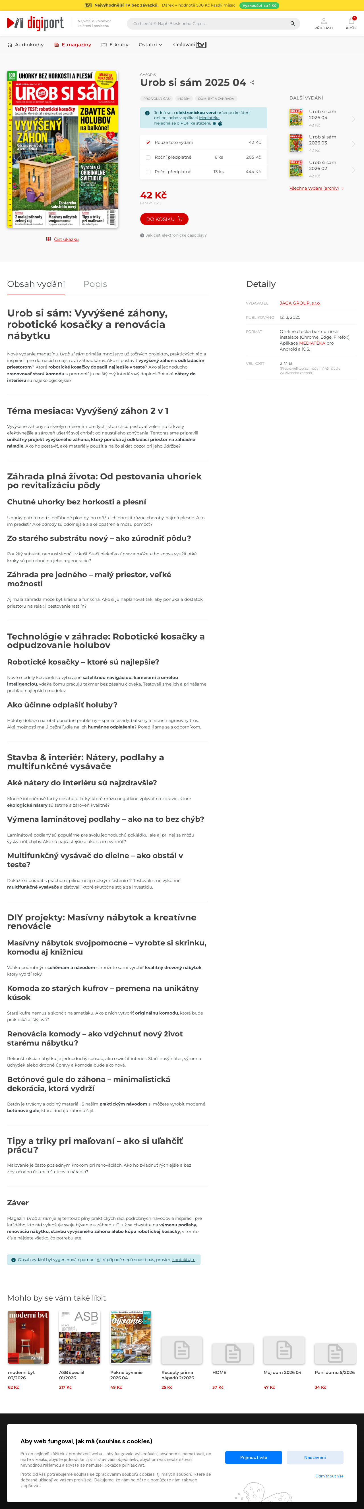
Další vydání (306, 98)
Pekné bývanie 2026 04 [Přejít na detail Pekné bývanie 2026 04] (126, 1375)
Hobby (184, 99)
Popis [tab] (95, 284)
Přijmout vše (253, 1457)
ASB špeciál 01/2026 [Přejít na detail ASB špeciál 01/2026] (71, 1375)
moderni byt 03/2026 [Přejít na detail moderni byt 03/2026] (21, 1375)
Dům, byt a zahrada (216, 99)
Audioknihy (25, 44)
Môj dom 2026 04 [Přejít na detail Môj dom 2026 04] (282, 1372)
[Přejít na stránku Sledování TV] (182, 5)
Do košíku (164, 219)
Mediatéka (209, 117)
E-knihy (115, 44)
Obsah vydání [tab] (36, 284)
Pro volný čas (156, 99)
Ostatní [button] (151, 44)
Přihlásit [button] (324, 23)
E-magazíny (73, 44)
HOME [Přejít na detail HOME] (219, 1372)
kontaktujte (183, 1259)
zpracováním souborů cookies (125, 1474)
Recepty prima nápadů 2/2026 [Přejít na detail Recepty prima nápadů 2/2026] (178, 1375)
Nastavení (315, 1457)
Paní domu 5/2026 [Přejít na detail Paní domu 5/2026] (335, 1372)
